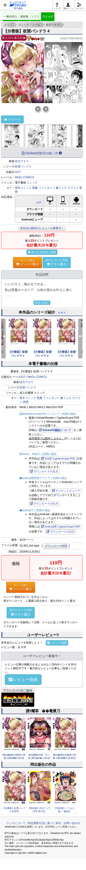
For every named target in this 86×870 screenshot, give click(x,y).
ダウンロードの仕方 (44, 471)
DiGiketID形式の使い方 (42, 153)
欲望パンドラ (23, 166)
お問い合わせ (72, 823)
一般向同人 (10, 16)
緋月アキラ (22, 161)
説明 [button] (39, 202)
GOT (18, 172)
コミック (47, 16)
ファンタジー (47, 187)
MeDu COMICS (24, 177)
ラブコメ (72, 187)
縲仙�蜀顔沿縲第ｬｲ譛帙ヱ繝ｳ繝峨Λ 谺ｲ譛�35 (14, 758)
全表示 (62, 312)
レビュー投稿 (57, 642)
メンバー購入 (27, 262)
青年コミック (23, 187)
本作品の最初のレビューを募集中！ (42, 228)
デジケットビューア (66, 490)
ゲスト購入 (57, 262)
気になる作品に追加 (42, 252)
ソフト (35, 16)
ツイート (12, 119)
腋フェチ (61, 187)
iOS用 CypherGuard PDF (58, 458)
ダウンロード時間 (56, 546)
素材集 (24, 16)
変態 (25, 402)
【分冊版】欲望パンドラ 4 (26, 31)
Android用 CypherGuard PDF (60, 526)
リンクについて (15, 823)
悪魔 (35, 187)
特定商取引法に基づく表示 (44, 823)
